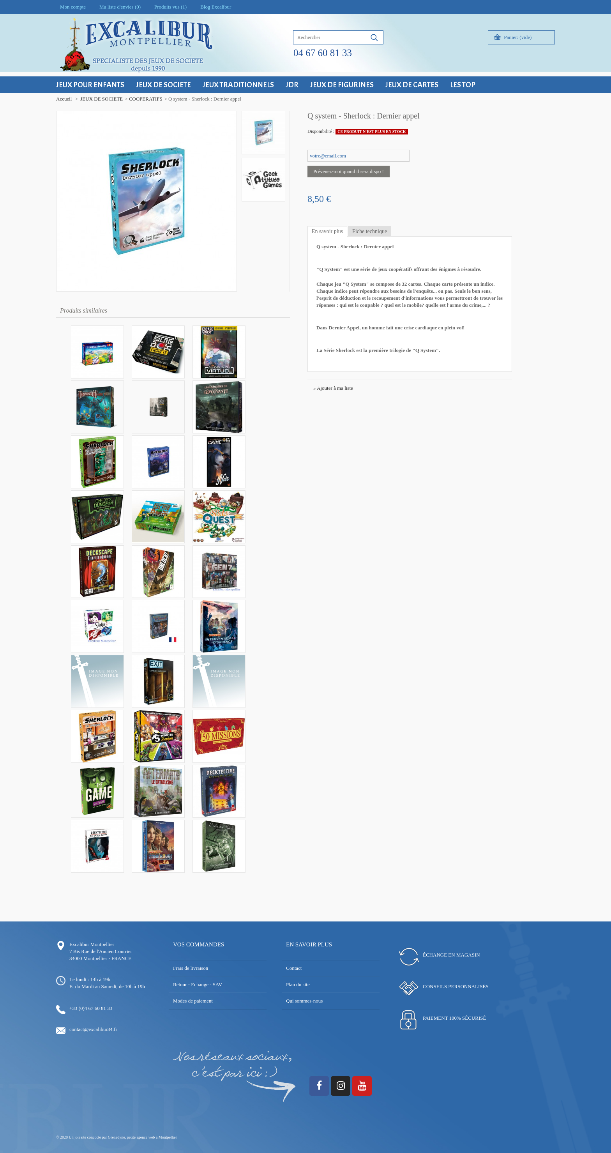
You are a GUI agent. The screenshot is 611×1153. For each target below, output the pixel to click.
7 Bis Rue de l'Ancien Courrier (100, 951)
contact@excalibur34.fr (93, 1029)
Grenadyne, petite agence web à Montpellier (142, 1137)
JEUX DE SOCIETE (101, 99)
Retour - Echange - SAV (197, 984)
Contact (294, 968)
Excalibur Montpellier (91, 944)
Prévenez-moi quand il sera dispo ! (348, 171)
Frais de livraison (190, 968)
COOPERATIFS (145, 99)
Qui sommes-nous (304, 1001)
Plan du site (298, 984)
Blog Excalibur (215, 7)
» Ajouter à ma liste (333, 388)
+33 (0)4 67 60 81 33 (90, 1008)
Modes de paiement (193, 1001)
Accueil (64, 99)
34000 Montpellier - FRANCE (100, 958)
